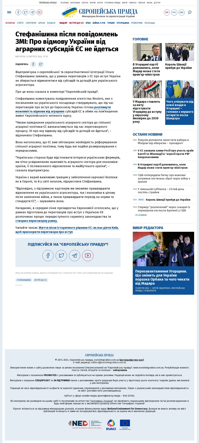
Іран (88, 23)
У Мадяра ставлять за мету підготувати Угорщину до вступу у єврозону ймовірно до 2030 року (147, 112)
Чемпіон (132, 3)
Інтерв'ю (31, 23)
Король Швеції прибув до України (178, 66)
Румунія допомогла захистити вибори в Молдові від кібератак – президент (163, 141)
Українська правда (48, 2)
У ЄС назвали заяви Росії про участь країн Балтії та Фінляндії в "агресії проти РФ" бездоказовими (166, 154)
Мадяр (63, 23)
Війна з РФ (99, 23)
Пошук (51, 23)
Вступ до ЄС (76, 23)
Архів (41, 23)
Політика (65, 3)
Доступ (157, 3)
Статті (20, 23)
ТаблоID (141, 3)
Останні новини (147, 134)
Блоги (100, 3)
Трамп (111, 23)
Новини (10, 23)
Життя (124, 3)
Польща (150, 23)
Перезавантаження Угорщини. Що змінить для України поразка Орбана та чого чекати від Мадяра (162, 277)
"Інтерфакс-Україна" (101, 401)
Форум (93, 3)
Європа (85, 3)
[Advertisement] (68, 309)
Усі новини (141, 215)
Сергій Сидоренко (161, 288)
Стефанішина (24, 280)
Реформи (137, 23)
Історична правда (112, 3)
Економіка (75, 3)
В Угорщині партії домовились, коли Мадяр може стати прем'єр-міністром (146, 69)
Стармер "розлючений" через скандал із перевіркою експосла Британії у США (164, 209)
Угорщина (123, 23)
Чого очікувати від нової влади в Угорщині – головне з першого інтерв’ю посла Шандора (179, 110)
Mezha (149, 3)
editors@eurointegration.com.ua (108, 362)
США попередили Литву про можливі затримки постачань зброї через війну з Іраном (164, 178)
